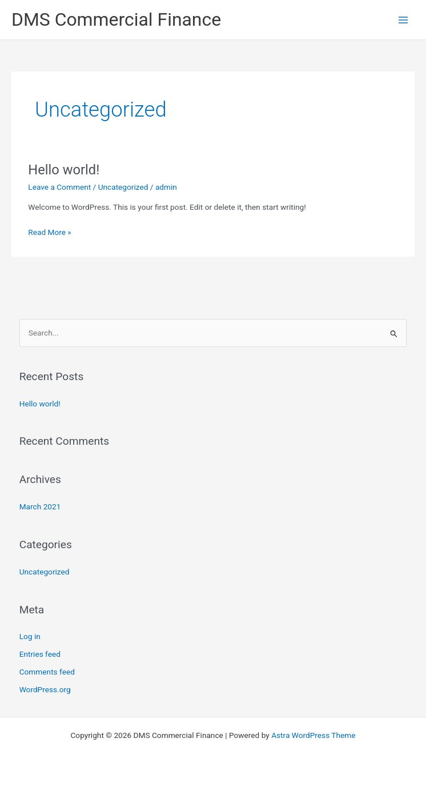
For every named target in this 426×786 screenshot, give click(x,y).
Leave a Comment (59, 186)
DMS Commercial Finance (116, 19)
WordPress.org (45, 689)
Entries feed (40, 654)
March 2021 (40, 506)
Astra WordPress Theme (313, 735)
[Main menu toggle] (403, 19)
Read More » (49, 231)
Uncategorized (123, 186)
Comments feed (47, 671)
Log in (30, 636)
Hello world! (63, 170)
